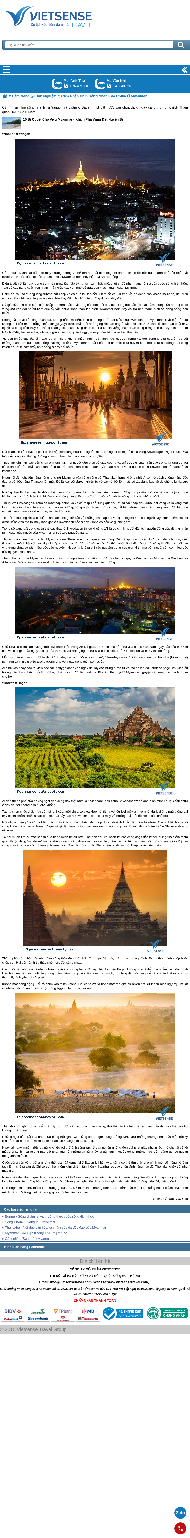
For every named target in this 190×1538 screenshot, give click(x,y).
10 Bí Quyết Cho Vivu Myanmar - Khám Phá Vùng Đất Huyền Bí (62, 123)
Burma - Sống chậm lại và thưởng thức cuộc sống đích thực (49, 1216)
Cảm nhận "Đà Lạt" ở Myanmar (28, 1238)
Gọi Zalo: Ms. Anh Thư (57, 83)
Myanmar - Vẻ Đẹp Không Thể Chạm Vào (36, 1233)
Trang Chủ (60, 15)
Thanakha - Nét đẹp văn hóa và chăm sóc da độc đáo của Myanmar (55, 1227)
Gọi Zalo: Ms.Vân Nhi (100, 83)
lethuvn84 (65, 85)
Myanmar (25, 273)
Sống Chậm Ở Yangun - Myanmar (30, 1222)
